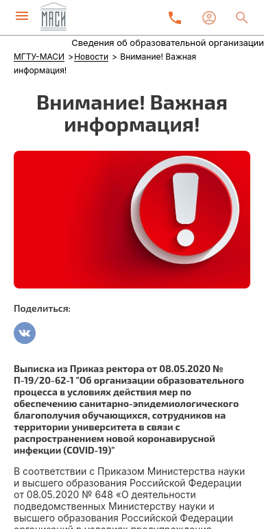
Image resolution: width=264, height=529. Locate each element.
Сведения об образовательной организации (167, 43)
